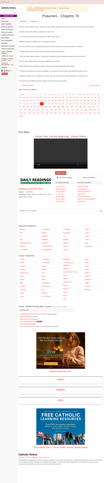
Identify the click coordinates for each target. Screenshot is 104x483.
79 (52, 104)
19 (83, 94)
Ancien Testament (83, 189)
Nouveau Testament (84, 191)
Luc (21, 236)
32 (49, 97)
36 (63, 97)
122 (60, 110)
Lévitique (22, 266)
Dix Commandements (84, 196)
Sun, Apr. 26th (60, 199)
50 (31, 100)
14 (66, 94)
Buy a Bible (81, 201)
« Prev (22, 94)
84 (70, 104)
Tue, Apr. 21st (60, 186)
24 (20, 97)
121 (55, 110)
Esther (44, 279)
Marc (21, 233)
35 (59, 97)
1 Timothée (66, 229)
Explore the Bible (25, 316)
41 (81, 97)
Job (43, 289)
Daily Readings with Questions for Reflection (33, 314)
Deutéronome (24, 273)
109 (85, 107)
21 (91, 94)
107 (76, 107)
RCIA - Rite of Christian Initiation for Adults (33, 326)
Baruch (65, 285)
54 (45, 100)
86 (77, 104)
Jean (21, 239)
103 (59, 107)
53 (41, 100)
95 (27, 107)
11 (55, 94)
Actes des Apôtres (25, 243)
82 (63, 104)
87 (81, 104)
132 (21, 113)
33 (52, 97)
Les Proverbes (46, 296)
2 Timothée (66, 233)
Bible (60, 400)
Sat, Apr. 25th (60, 196)
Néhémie (44, 269)
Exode (22, 262)
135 (33, 113)
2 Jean (87, 236)
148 (90, 113)
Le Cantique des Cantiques (68, 264)
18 (80, 94)
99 (41, 107)
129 (90, 110)
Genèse (22, 259)
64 (81, 100)
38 (70, 97)
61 (70, 100)
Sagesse (66, 268)
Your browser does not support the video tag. (61, 154)
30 (41, 97)
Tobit (43, 273)
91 (95, 104)
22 (94, 94)
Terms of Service (44, 457)
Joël (64, 299)
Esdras (44, 266)
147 (86, 113)
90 (91, 104)
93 (20, 107)
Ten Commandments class (28, 321)
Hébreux (65, 243)
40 (77, 97)
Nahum (87, 273)
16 (73, 94)
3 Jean (87, 239)
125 (73, 110)
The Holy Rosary (25, 324)
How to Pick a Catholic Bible (86, 199)
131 (99, 110)
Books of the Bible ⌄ (89, 177)
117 (38, 110)
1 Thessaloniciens (47, 246)
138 (47, 113)
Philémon (66, 239)
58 (59, 100)
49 (27, 100)
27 (31, 97)
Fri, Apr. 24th (60, 194)
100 (46, 107)
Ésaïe (65, 275)
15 (69, 94)
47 (20, 100)
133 (25, 113)
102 (54, 107)
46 (99, 97)
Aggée (87, 283)
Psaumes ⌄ (24, 21)
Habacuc (87, 276)
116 (33, 110)
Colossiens (45, 243)
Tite (64, 236)
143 (68, 113)
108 (80, 107)
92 (99, 104)
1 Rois (22, 293)
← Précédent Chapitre (26, 85)
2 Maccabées (46, 286)
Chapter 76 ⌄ (35, 21)
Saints (60, 379)
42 (84, 97)
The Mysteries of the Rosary (35, 10)
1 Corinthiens (24, 249)
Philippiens (45, 239)
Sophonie (88, 279)
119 (47, 110)
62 (74, 100)
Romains (22, 246)
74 (34, 104)
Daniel (65, 292)
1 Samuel (23, 286)
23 (98, 94)
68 (95, 100)
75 (38, 104)
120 (51, 110)
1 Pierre (65, 249)
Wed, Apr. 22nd (60, 189)
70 (20, 104)
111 (93, 107)
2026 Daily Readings (64, 177)
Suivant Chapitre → (96, 85)
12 (59, 94)
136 (38, 113)
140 (55, 113)
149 (94, 113)
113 (21, 110)
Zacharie (87, 286)
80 (56, 104)
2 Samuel (23, 289)
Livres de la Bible (83, 186)
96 (31, 107)
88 (84, 104)
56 (52, 100)
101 (50, 107)
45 (95, 97)
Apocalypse (88, 246)
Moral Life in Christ (25, 319)
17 (76, 94)
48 (24, 100)
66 (88, 100)
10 (51, 94)
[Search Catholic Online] (14, 12)
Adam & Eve (81, 194)
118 (42, 110)
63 (77, 100)
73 (31, 104)
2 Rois (22, 296)
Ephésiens (45, 236)
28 (34, 97)
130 (94, 110)
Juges (21, 279)
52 (38, 100)
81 (59, 104)
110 (89, 107)
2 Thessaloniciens (47, 249)
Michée (87, 269)
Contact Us (22, 457)
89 (88, 104)
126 (77, 110)
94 (24, 107)
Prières (60, 390)
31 (45, 97)
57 (56, 100)
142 (64, 113)
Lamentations (67, 282)
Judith (43, 276)
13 (62, 94)
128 (86, 110)
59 (63, 100)
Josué (21, 276)
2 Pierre (87, 229)
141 (60, 113)
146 (81, 113)
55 (49, 100)
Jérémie (65, 278)
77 (45, 104)
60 (66, 100)
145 (77, 113)
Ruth (21, 283)
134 (29, 113)
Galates (44, 233)
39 (74, 97)
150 (99, 113)
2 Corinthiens (46, 229)
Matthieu (22, 229)
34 (56, 97)
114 (25, 110)
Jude (86, 243)
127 (81, 110)
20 (87, 94)
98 (38, 107)
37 (66, 97)
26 (27, 97)
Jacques (65, 246)
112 (98, 107)
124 (68, 110)
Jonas (86, 266)
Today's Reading (64, 8)
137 (42, 113)
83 (66, 104)
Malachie (87, 289)
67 (91, 100)
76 (41, 104)
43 (88, 97)
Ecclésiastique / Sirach (70, 272)
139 (51, 113)
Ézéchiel (65, 289)
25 (24, 97)
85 (74, 104)
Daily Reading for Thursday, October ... (46, 8)
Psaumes (44, 293)
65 (84, 100)
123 (64, 110)
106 (72, 107)
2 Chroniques (46, 262)
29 (38, 97)
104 (63, 107)
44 (91, 97)
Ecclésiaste (66, 259)
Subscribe (5, 73)
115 (29, 110)
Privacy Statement (32, 457)
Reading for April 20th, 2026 (31, 189)
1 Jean (87, 233)
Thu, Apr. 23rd (60, 191)
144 (73, 113)
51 (34, 100)
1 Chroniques (46, 259)
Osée (65, 295)
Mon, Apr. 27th (60, 201)
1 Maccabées (46, 283)
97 (34, 107)
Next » (21, 116)
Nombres (22, 269)
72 (27, 104)
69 (99, 100)
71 (24, 104)
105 (67, 107)
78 (49, 104)
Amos (86, 259)
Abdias (87, 262)
